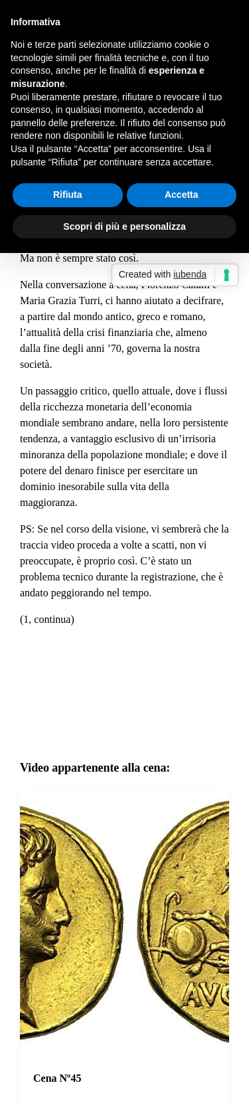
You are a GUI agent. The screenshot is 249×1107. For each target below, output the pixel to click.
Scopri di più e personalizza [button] (124, 226)
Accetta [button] (182, 194)
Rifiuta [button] (67, 194)
